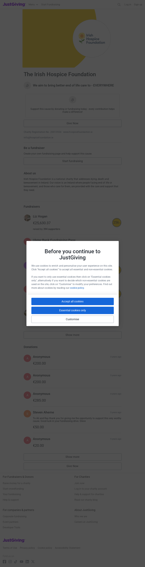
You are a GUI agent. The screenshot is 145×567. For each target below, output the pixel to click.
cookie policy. (77, 287)
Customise (72, 319)
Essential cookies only (72, 310)
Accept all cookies (72, 301)
